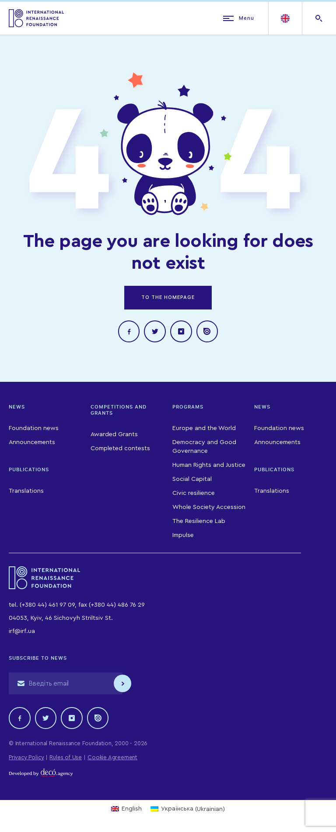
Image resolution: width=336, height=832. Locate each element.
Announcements (32, 443)
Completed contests (120, 449)
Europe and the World (204, 429)
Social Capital (192, 479)
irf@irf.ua (22, 632)
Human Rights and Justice (208, 465)
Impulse (183, 536)
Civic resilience (193, 494)
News (17, 407)
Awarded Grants (114, 435)
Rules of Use (65, 758)
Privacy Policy (26, 758)
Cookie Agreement (112, 758)
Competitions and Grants (119, 410)
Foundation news (34, 429)
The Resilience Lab (198, 522)
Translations (26, 491)
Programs (187, 407)
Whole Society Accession (208, 508)
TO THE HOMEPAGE (168, 297)
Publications (29, 470)
